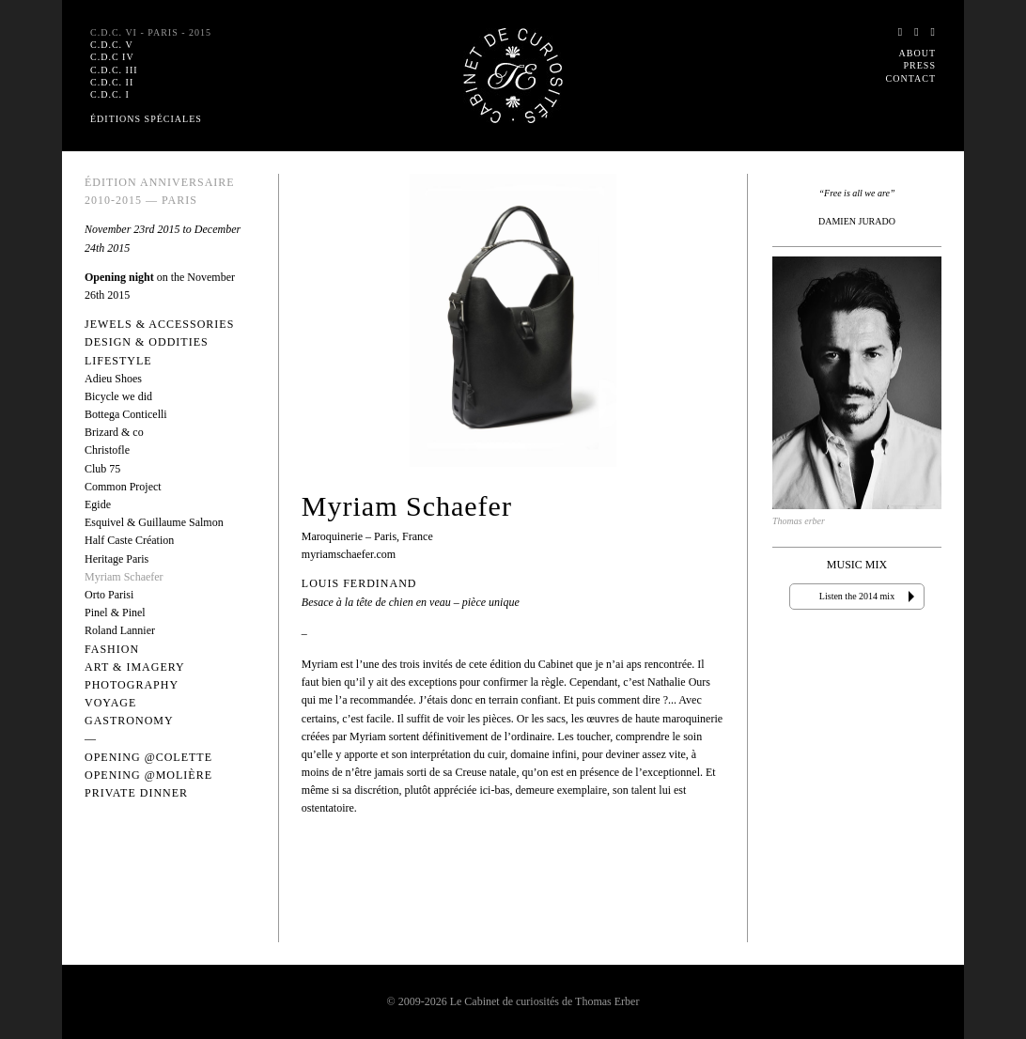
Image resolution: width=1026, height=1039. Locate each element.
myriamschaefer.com (349, 554)
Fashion (112, 649)
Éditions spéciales (146, 119)
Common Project (123, 486)
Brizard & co (114, 432)
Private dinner (136, 792)
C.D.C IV (112, 57)
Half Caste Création (129, 540)
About (917, 53)
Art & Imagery (135, 667)
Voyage (110, 702)
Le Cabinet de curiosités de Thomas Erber (545, 1001)
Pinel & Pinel (115, 612)
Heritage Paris (116, 559)
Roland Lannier (120, 630)
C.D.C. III (114, 70)
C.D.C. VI (150, 32)
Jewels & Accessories (159, 324)
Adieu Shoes (113, 378)
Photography (132, 684)
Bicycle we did (118, 396)
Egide (98, 504)
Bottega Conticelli (126, 414)
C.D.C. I (110, 94)
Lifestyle (118, 360)
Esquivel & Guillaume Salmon (154, 522)
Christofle (107, 450)
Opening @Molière (148, 775)
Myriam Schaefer (124, 576)
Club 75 (102, 468)
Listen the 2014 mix (856, 596)
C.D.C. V (111, 44)
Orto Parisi (109, 594)
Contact (911, 78)
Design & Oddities (147, 342)
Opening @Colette (148, 757)
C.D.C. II (111, 82)
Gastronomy (129, 720)
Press (920, 65)
